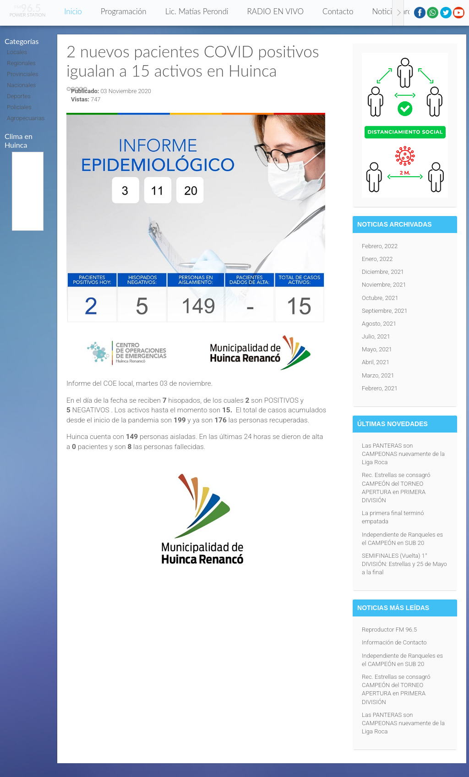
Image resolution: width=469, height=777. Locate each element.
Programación (124, 11)
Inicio (73, 11)
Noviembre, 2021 (384, 284)
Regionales (21, 63)
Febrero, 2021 (380, 388)
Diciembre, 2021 (383, 271)
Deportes (19, 96)
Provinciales (22, 74)
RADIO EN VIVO (275, 11)
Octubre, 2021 (380, 297)
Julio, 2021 (376, 336)
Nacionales (21, 85)
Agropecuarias (25, 118)
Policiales (19, 107)
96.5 (27, 8)
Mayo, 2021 (377, 349)
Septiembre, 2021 (385, 310)
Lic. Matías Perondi (197, 11)
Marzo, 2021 (378, 375)
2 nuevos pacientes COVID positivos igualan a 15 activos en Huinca (192, 60)
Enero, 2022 (377, 258)
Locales (17, 52)
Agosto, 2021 (379, 323)
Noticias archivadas (404, 11)
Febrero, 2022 (380, 246)
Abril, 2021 (375, 362)
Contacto (337, 11)
